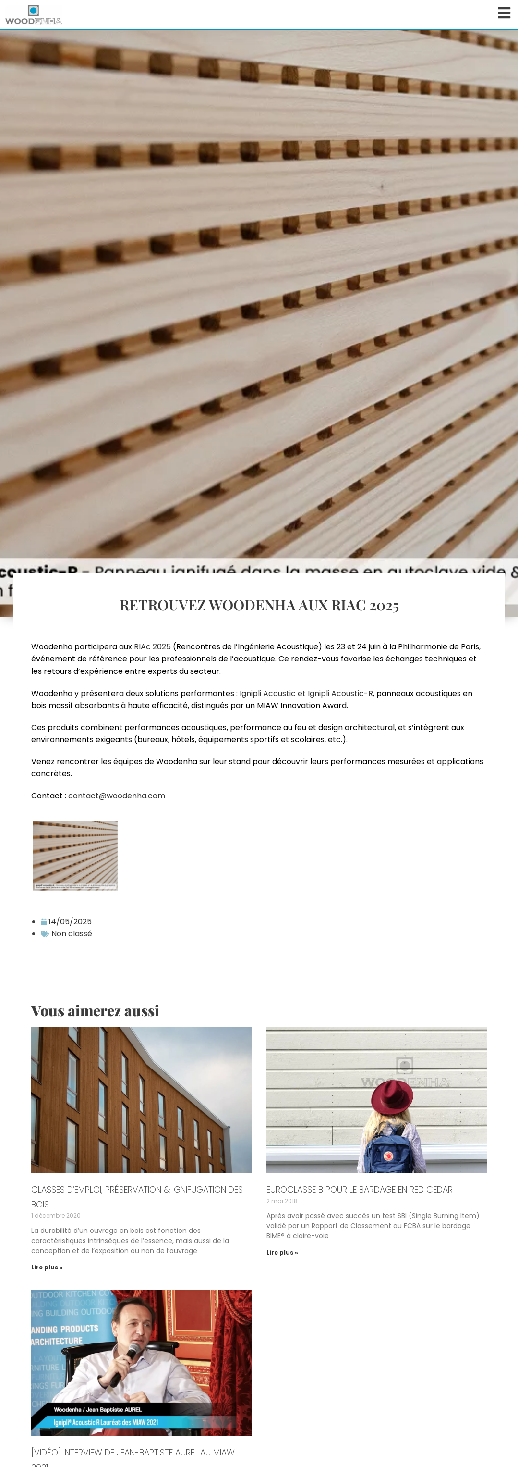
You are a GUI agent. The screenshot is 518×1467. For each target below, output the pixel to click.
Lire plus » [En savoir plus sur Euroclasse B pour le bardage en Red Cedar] (282, 1252)
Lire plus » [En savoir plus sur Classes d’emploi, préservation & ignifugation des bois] (47, 1267)
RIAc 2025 (152, 646)
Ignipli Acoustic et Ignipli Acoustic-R (306, 693)
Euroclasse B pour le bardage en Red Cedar (359, 1189)
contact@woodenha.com (116, 795)
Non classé (71, 933)
